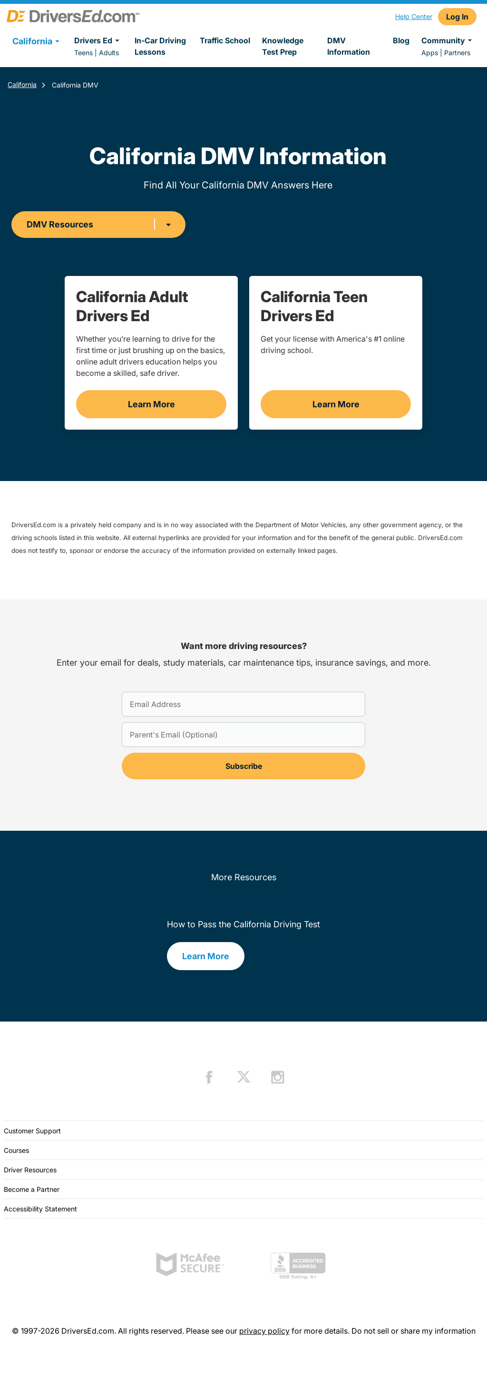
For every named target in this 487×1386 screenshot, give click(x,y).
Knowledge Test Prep (282, 46)
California (22, 84)
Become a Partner (31, 1189)
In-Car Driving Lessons (160, 46)
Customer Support (32, 1131)
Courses (16, 1150)
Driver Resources (30, 1170)
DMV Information (348, 46)
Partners (457, 53)
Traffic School (225, 40)
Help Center (413, 16)
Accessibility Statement (40, 1209)
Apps (429, 53)
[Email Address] (243, 704)
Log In (457, 16)
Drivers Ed (98, 40)
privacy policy (264, 1331)
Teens (83, 53)
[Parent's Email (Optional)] (243, 734)
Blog (401, 40)
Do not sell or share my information (413, 1331)
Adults (109, 53)
